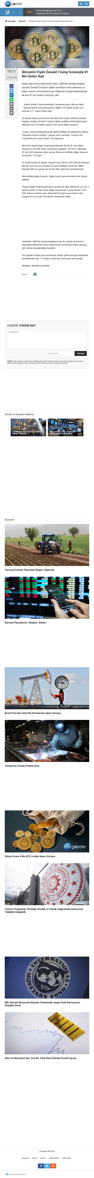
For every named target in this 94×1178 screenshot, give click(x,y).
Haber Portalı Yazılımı (17, 1174)
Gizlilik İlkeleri (54, 1158)
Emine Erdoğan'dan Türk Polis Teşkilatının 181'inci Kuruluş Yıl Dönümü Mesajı (52, 12)
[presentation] (14, 12)
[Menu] (81, 4)
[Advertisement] (55, 219)
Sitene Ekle (66, 1158)
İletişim (43, 1158)
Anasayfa (25, 1158)
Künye (34, 1158)
